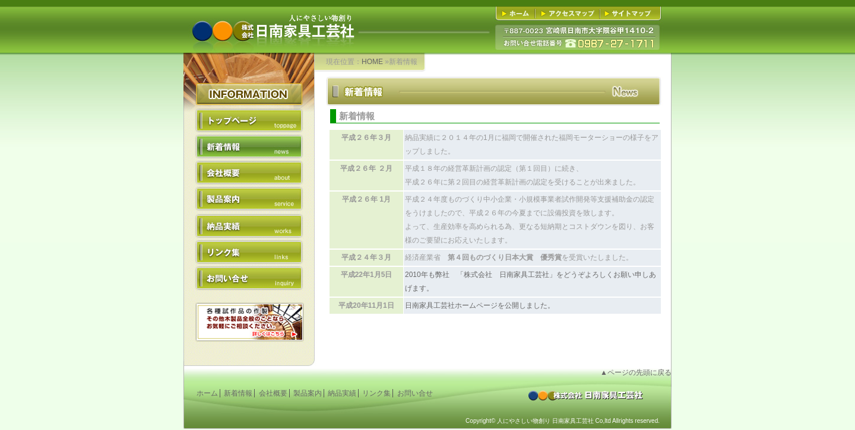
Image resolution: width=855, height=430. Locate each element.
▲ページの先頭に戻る (636, 372)
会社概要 (249, 173)
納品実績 (249, 225)
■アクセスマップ (569, 13)
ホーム (207, 393)
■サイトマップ (628, 13)
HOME (372, 62)
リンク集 (249, 251)
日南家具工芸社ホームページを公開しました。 (480, 305)
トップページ (249, 121)
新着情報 (249, 147)
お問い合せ (249, 278)
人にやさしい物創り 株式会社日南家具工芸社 (272, 21)
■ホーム (517, 13)
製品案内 (249, 199)
